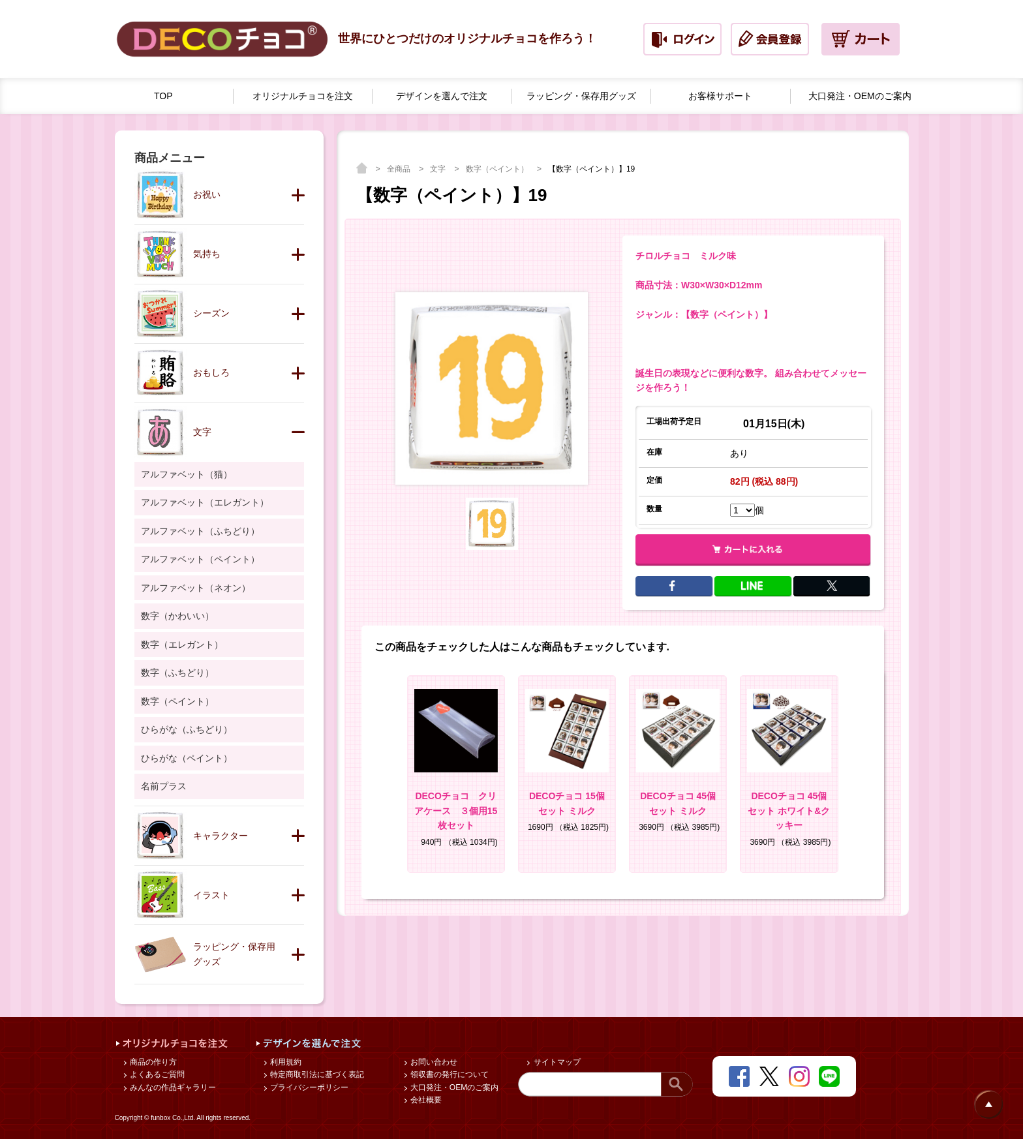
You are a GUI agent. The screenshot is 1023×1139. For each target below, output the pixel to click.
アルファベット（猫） (186, 474)
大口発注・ (859, 96)
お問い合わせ (432, 1062)
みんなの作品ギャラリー (172, 1087)
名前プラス (164, 786)
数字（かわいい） (177, 616)
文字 (439, 169)
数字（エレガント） (182, 644)
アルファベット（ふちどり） (200, 531)
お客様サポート (720, 96)
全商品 (399, 169)
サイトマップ (555, 1062)
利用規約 (284, 1062)
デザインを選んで (441, 96)
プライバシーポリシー (308, 1087)
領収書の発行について (448, 1074)
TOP (163, 96)
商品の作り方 (152, 1062)
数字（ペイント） (498, 169)
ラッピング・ (581, 96)
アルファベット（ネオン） (196, 588)
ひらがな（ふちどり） (186, 729)
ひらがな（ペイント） (186, 758)
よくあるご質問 (156, 1074)
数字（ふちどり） (177, 672)
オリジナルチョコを (302, 96)
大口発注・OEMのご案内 (453, 1087)
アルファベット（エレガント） (205, 502)
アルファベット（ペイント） (200, 559)
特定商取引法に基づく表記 (316, 1074)
